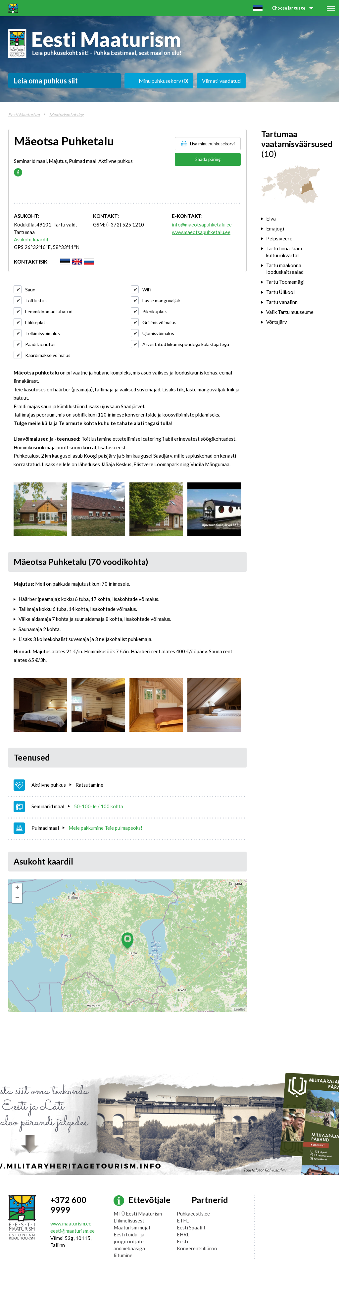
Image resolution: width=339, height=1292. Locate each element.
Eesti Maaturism (24, 114)
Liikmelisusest (129, 1220)
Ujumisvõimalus (158, 333)
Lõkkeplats (36, 322)
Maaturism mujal (132, 1227)
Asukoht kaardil (31, 239)
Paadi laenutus (40, 344)
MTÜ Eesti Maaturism (138, 1214)
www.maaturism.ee (70, 1223)
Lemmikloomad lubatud (49, 311)
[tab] (296, 218)
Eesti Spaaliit (191, 1227)
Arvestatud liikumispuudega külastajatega (185, 344)
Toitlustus (36, 300)
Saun (30, 289)
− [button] (17, 898)
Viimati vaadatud (221, 80)
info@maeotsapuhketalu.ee (202, 224)
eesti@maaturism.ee (72, 1231)
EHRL (183, 1234)
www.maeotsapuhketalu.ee (201, 232)
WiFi (146, 289)
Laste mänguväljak (161, 300)
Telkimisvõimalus (42, 333)
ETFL (183, 1220)
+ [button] (17, 888)
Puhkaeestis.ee (193, 1214)
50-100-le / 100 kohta (98, 806)
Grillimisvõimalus (159, 322)
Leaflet (239, 1009)
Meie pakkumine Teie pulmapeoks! (105, 828)
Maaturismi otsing (66, 114)
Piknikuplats (155, 311)
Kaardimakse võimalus (48, 355)
